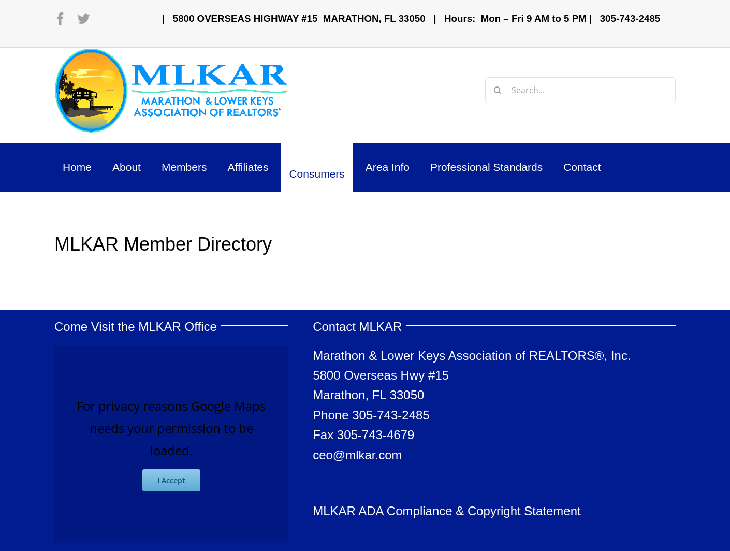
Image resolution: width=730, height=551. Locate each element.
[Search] (498, 90)
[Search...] (580, 90)
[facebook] (60, 18)
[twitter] (83, 18)
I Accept (171, 480)
